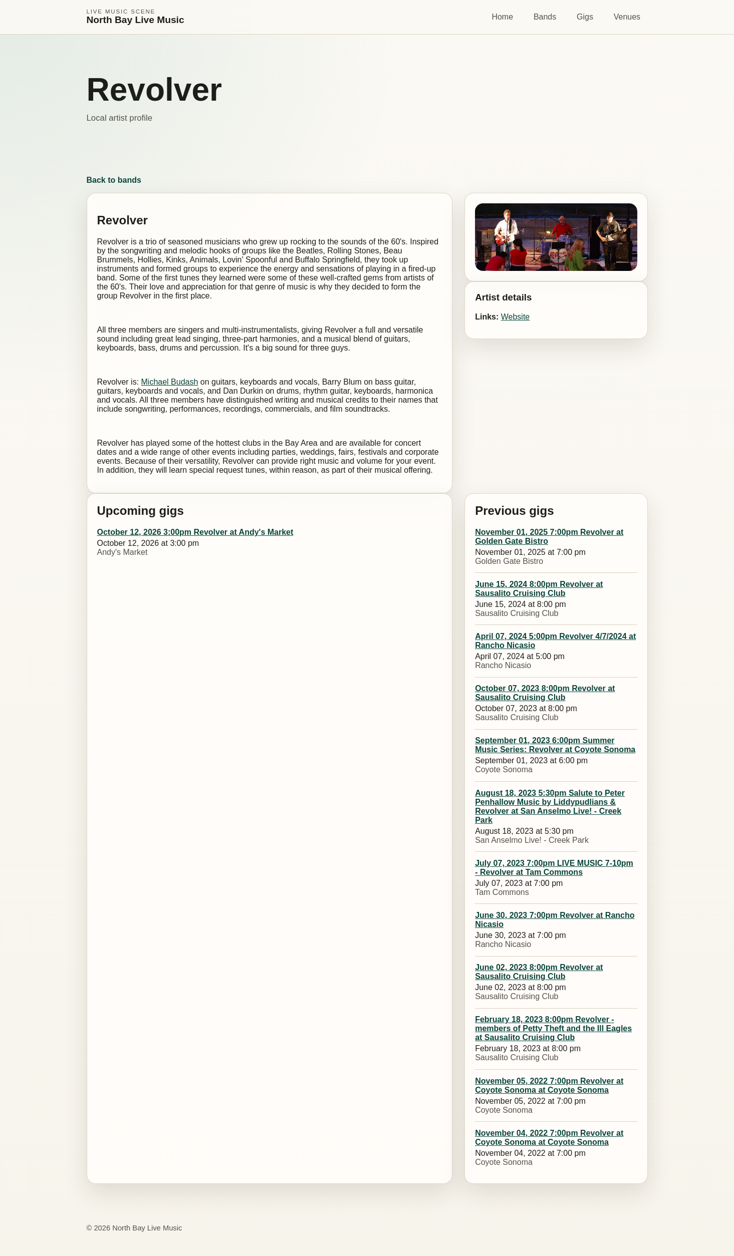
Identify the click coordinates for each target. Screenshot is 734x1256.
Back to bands (114, 180)
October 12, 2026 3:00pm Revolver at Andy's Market (195, 532)
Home (502, 17)
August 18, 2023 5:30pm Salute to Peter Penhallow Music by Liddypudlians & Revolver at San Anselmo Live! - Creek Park (550, 806)
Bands (545, 17)
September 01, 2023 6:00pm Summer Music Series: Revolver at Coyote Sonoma (555, 745)
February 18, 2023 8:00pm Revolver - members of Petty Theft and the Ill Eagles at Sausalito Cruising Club (553, 1028)
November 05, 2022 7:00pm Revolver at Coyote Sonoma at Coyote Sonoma (549, 1085)
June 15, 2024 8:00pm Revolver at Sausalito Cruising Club (539, 588)
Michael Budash (169, 382)
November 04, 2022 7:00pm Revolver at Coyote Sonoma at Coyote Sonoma (549, 1137)
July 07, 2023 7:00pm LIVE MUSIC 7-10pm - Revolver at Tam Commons (554, 867)
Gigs (585, 17)
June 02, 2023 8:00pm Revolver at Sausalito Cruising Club (539, 972)
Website (515, 316)
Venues (627, 17)
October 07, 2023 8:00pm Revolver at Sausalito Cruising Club (545, 693)
